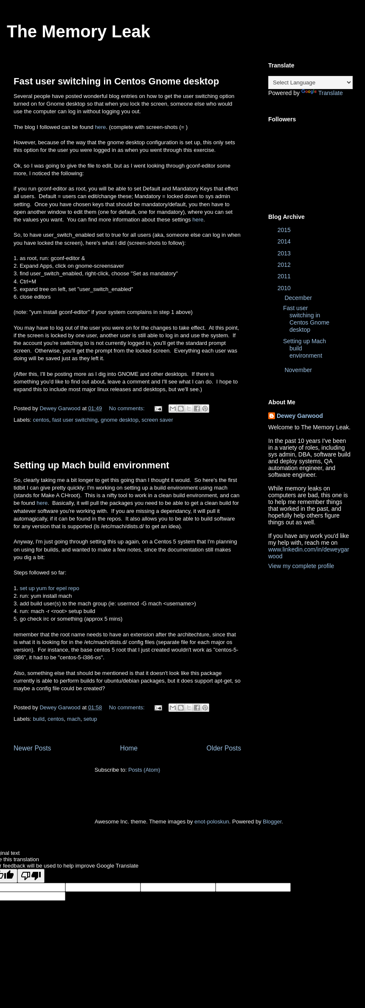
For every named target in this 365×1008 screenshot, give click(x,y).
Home (129, 748)
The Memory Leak (78, 31)
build (39, 719)
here (100, 127)
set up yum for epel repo (49, 588)
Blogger (272, 821)
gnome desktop (119, 420)
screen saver (157, 420)
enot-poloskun (211, 821)
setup (90, 719)
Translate (322, 93)
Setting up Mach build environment (91, 465)
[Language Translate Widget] (310, 82)
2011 (285, 276)
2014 (285, 241)
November (298, 370)
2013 (285, 253)
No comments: (127, 408)
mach (74, 719)
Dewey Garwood (300, 415)
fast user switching (75, 420)
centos (41, 420)
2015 (285, 230)
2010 (285, 288)
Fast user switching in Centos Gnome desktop (116, 81)
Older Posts (224, 748)
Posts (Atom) (144, 770)
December (298, 297)
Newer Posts (32, 748)
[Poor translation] (31, 876)
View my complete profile (301, 566)
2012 (285, 264)
